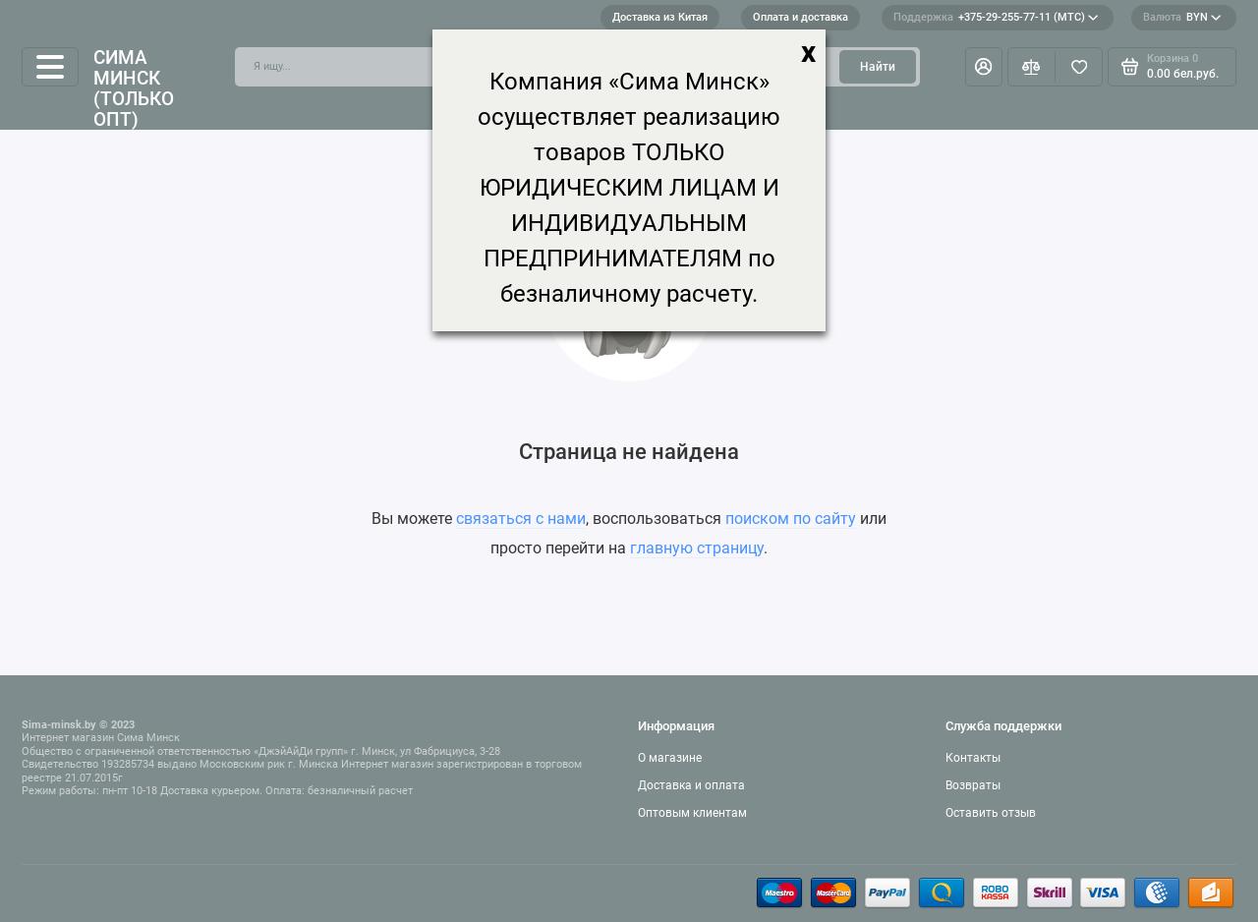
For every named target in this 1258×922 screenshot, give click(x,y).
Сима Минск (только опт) (133, 88)
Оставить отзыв (990, 813)
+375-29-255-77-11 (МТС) (996, 18)
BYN (1182, 18)
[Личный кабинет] (983, 66)
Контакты (973, 758)
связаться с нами (521, 518)
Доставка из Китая (660, 17)
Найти (877, 67)
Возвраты (973, 785)
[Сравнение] (1031, 66)
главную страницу (697, 548)
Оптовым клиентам (692, 813)
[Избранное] (1079, 66)
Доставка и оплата (691, 785)
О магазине (670, 758)
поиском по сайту (790, 518)
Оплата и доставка (800, 17)
